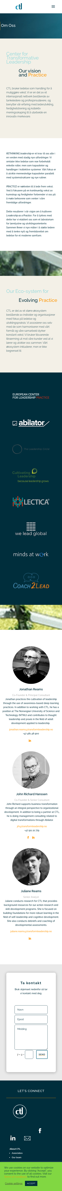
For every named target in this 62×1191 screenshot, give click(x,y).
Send (42, 1054)
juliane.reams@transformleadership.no (31, 931)
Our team (16, 1157)
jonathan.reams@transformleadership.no (31, 729)
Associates (17, 1153)
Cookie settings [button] (13, 1183)
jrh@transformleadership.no (32, 826)
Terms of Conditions (15, 1176)
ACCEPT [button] (31, 1183)
